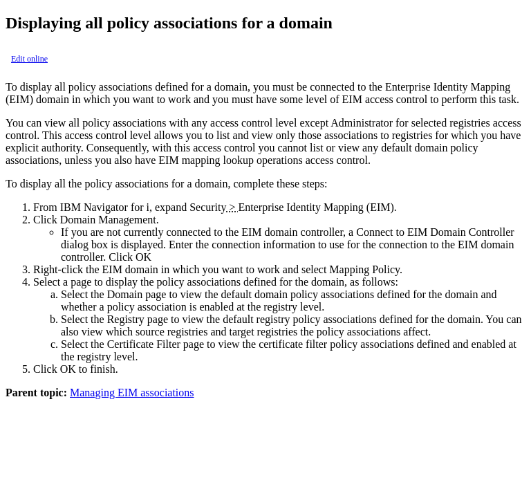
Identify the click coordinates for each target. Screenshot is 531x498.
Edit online (29, 59)
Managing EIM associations (132, 392)
